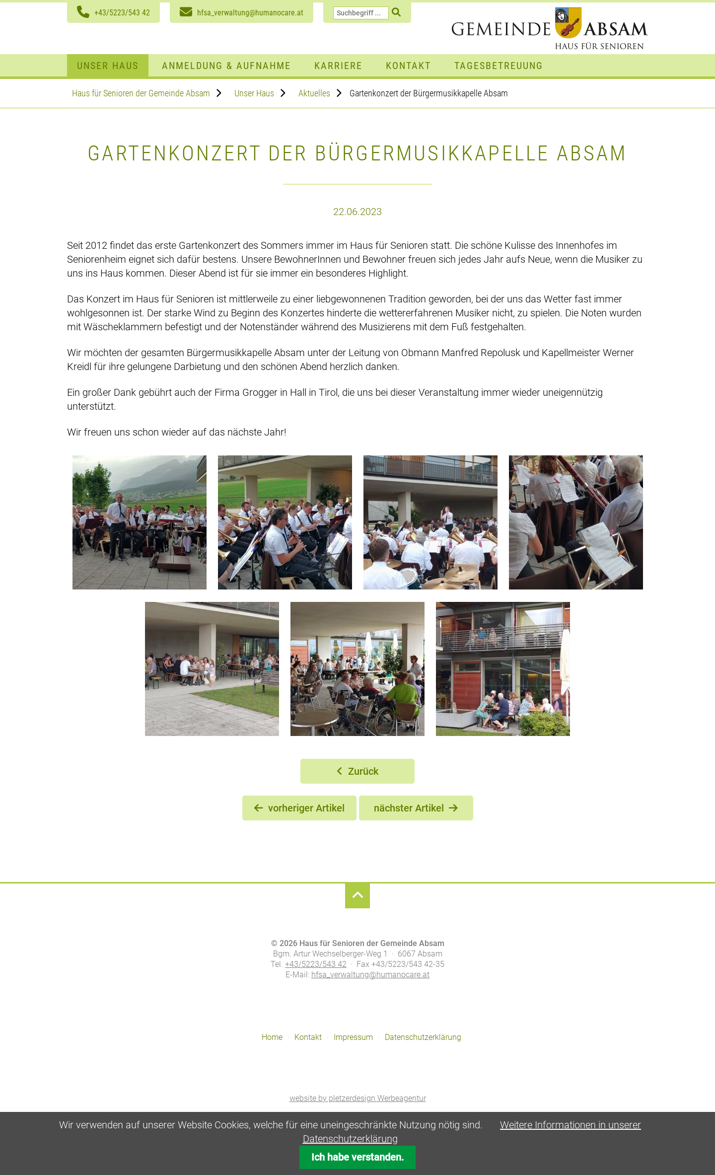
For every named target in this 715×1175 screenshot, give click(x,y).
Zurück (363, 771)
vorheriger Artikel (306, 808)
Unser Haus (108, 66)
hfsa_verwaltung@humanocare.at (250, 12)
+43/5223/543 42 (122, 12)
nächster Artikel (409, 808)
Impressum (353, 1037)
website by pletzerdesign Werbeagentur (357, 1098)
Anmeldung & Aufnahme (226, 66)
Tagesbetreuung (498, 66)
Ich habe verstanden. (357, 1157)
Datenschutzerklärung (423, 1037)
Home (272, 1037)
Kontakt (408, 66)
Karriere (338, 66)
